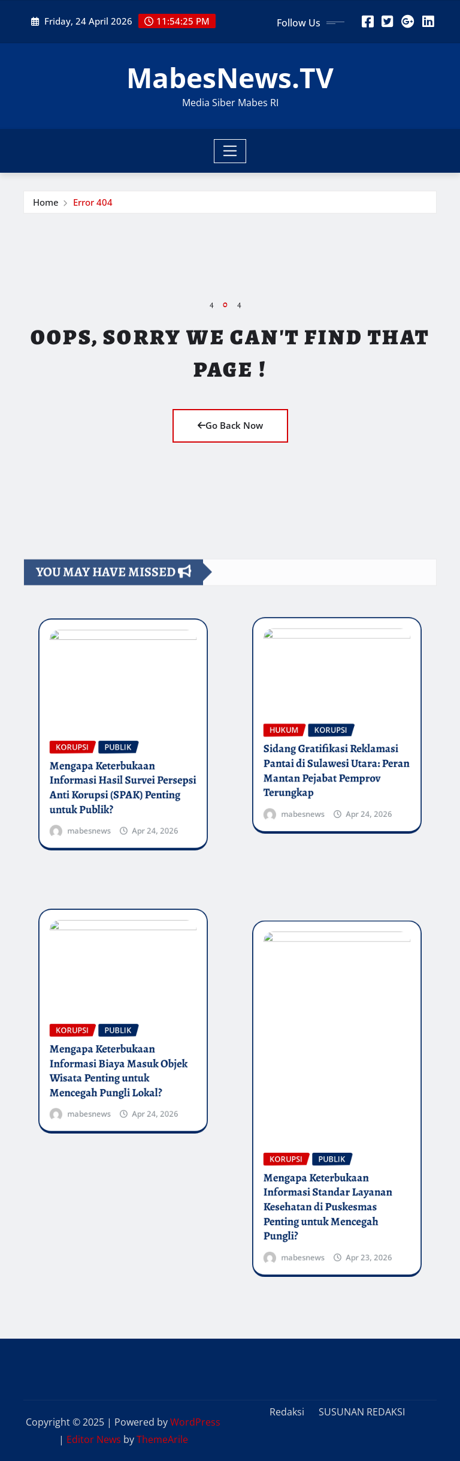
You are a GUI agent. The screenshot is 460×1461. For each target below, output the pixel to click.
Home (46, 205)
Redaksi (287, 1411)
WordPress (195, 1422)
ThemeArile (162, 1439)
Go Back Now (230, 425)
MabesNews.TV (230, 77)
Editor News (93, 1439)
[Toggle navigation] (230, 151)
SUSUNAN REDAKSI (362, 1411)
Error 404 (93, 205)
